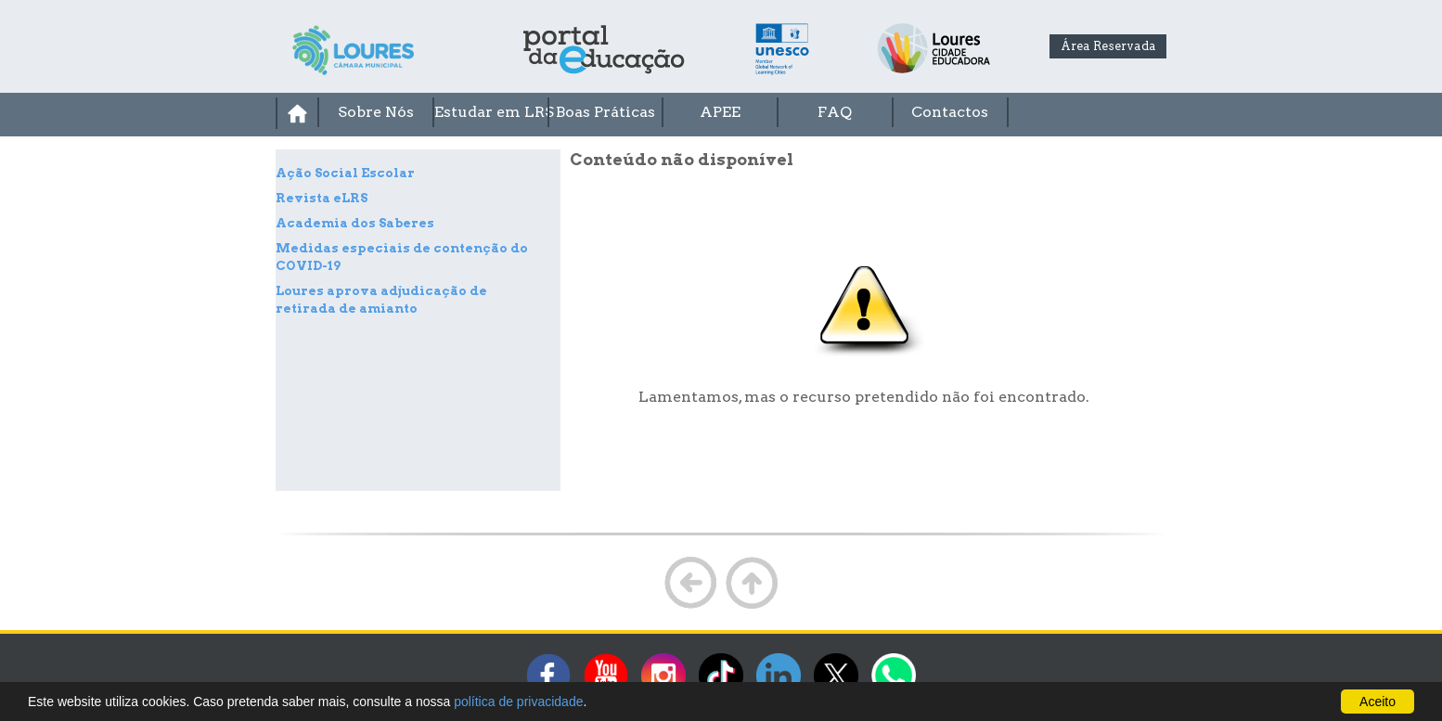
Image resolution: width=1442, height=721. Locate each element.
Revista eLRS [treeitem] (321, 197)
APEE (720, 112)
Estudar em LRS (490, 112)
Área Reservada (1108, 46)
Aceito (1377, 701)
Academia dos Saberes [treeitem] (355, 222)
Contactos (949, 112)
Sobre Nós (376, 112)
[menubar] (721, 113)
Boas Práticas (605, 112)
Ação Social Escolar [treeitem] (345, 172)
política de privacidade (518, 701)
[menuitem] (296, 113)
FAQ (835, 112)
